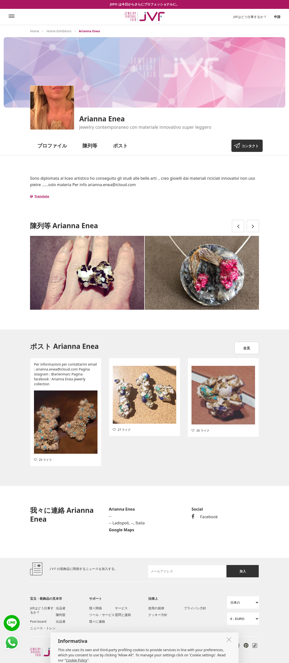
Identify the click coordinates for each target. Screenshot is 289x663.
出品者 (60, 608)
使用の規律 (156, 608)
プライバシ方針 (195, 608)
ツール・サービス (102, 615)
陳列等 (89, 145)
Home (34, 31)
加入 (243, 571)
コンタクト (250, 146)
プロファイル (52, 145)
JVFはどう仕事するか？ (250, 17)
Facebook (205, 516)
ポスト (120, 145)
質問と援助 (123, 615)
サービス (121, 608)
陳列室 (60, 615)
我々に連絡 (97, 621)
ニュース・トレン (43, 628)
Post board (38, 621)
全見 (246, 348)
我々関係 (95, 608)
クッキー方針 (157, 615)
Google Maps (121, 530)
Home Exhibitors (59, 31)
